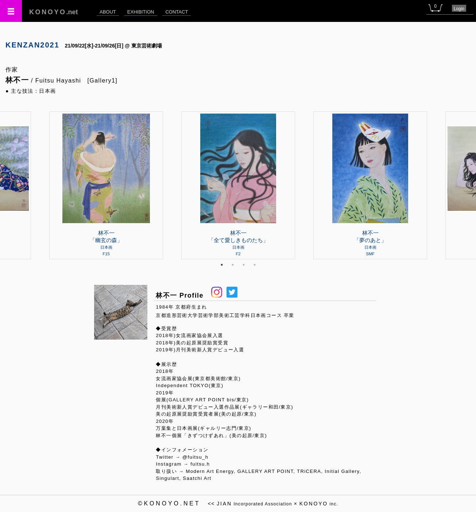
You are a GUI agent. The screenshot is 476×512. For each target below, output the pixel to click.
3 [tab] (243, 264)
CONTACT (176, 12)
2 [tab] (232, 264)
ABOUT (108, 12)
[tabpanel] (238, 185)
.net (53, 12)
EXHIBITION (140, 12)
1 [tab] (221, 264)
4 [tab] (254, 264)
